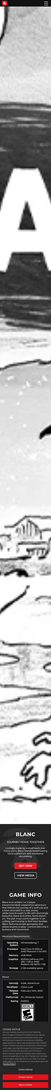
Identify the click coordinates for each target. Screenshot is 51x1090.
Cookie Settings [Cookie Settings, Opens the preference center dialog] (25, 1069)
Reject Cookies (25, 1085)
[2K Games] (4, 3)
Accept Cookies (25, 1077)
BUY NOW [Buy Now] (25, 865)
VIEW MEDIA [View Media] (25, 875)
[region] (25, 1056)
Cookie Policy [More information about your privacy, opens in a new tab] (9, 1064)
